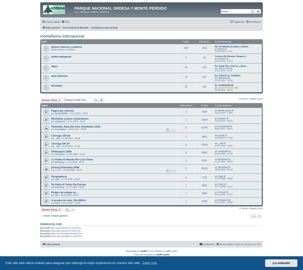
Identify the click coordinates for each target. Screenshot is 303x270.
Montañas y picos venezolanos (70, 118)
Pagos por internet (62, 110)
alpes (54, 66)
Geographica (59, 176)
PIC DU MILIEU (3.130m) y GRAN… (232, 46)
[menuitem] (65, 22)
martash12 (60, 121)
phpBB (143, 251)
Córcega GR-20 (60, 143)
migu (57, 179)
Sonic (221, 184)
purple (221, 135)
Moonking (223, 78)
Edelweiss (223, 200)
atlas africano (59, 75)
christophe (60, 154)
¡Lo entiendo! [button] (281, 263)
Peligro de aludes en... (64, 192)
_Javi (57, 138)
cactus (58, 170)
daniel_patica (224, 110)
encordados (60, 129)
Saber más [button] (149, 263)
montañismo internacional (62, 36)
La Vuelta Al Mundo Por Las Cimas (72, 159)
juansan (222, 118)
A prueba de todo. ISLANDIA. (68, 200)
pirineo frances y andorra (66, 46)
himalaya (56, 85)
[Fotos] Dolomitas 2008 (65, 167)
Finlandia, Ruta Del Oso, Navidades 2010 (75, 126)
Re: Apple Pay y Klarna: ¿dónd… (231, 66)
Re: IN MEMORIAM (224, 85)
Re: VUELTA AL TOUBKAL (228, 75)
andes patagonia (61, 56)
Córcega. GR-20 (60, 135)
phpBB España (162, 255)
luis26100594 (61, 113)
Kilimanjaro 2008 (61, 151)
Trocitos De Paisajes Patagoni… (231, 56)
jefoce (221, 49)
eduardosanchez (226, 87)
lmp (56, 195)
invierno (222, 58)
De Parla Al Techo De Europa (68, 184)
